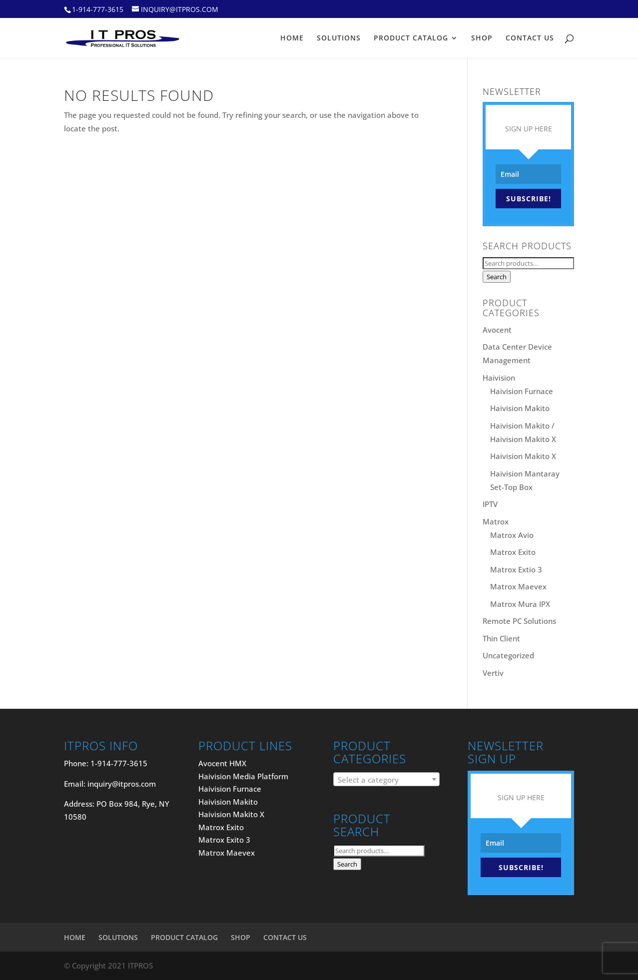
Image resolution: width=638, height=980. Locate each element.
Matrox (496, 521)
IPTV (490, 504)
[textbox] (386, 780)
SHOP (482, 38)
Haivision (499, 378)
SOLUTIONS (339, 38)
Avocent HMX (222, 763)
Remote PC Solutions (519, 621)
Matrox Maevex (518, 586)
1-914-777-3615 (97, 9)
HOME (292, 38)
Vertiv (493, 673)
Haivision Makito (520, 408)
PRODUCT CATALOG (411, 38)
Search (497, 276)
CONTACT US (530, 38)
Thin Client (501, 638)
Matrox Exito (513, 552)
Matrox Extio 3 (516, 569)
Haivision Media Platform (243, 776)
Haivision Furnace (521, 391)
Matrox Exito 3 (224, 840)
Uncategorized (508, 655)
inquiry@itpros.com (121, 784)
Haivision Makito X (523, 456)
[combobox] (386, 779)
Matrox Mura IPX (520, 604)
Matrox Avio (512, 535)
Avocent (497, 330)
